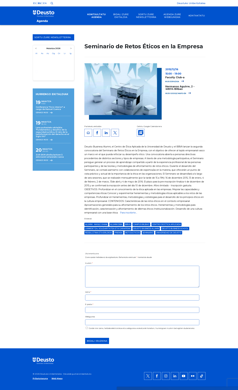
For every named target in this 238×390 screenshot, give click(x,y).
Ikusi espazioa (174, 82)
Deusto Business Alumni (146, 228)
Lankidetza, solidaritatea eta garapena (107, 228)
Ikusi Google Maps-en (178, 93)
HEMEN (90, 319)
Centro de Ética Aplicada (166, 224)
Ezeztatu (195, 317)
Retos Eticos (132, 232)
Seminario (148, 232)
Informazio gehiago (115, 315)
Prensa (118, 232)
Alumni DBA (116, 224)
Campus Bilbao (141, 224)
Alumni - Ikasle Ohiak (96, 224)
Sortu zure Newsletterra (53, 37)
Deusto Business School (175, 228)
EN (44, 3)
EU (39, 3)
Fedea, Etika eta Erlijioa (98, 232)
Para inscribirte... (128, 212)
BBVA (127, 224)
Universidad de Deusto (168, 232)
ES (34, 3)
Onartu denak (199, 308)
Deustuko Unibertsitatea (191, 3)
